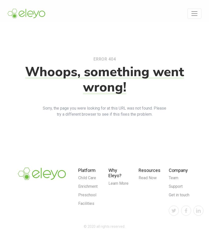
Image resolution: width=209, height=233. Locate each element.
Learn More (118, 183)
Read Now (148, 177)
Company (178, 170)
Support (176, 186)
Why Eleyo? (114, 173)
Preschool (87, 195)
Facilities (86, 203)
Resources (149, 170)
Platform (87, 170)
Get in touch (179, 195)
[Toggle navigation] (194, 14)
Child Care (87, 177)
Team (173, 177)
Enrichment (88, 186)
